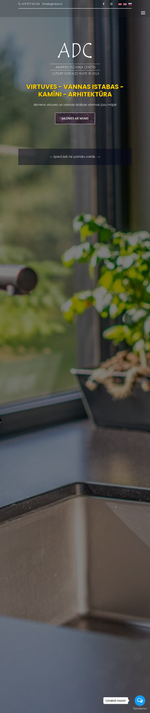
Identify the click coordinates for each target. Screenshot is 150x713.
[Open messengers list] (140, 700)
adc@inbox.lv (52, 4)
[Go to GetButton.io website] (140, 708)
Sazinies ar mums (75, 118)
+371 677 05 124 (29, 4)
